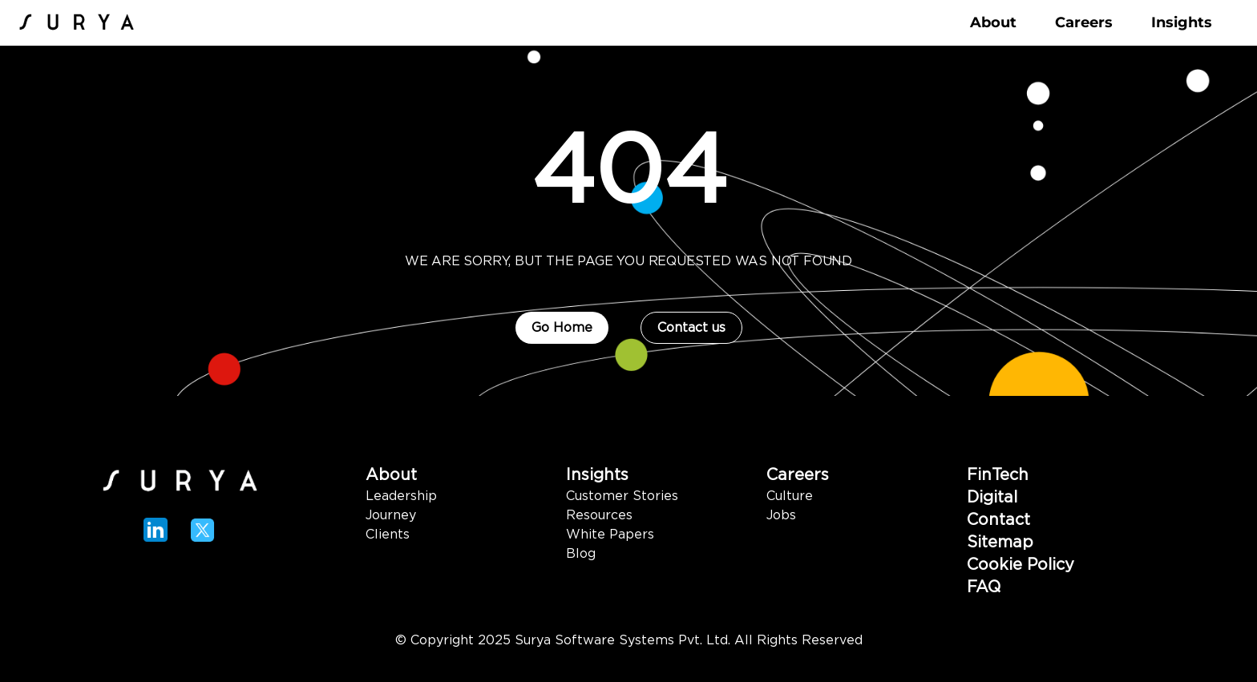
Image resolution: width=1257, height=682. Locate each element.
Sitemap (1000, 543)
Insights (597, 475)
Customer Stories (622, 496)
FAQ (983, 587)
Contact (998, 520)
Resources (599, 515)
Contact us (691, 327)
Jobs (781, 515)
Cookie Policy (1020, 565)
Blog (581, 553)
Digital (992, 498)
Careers (797, 475)
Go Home (561, 327)
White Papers (610, 534)
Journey (391, 515)
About (391, 475)
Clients (388, 534)
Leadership (401, 496)
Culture (789, 496)
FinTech (998, 475)
